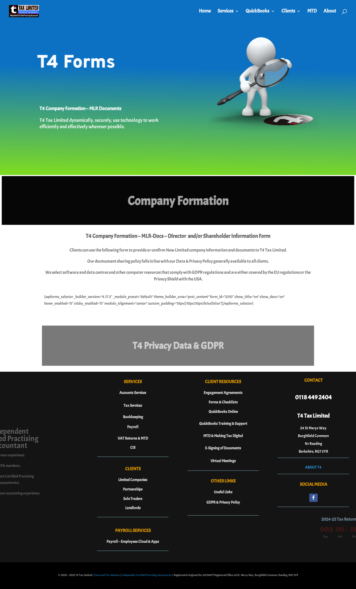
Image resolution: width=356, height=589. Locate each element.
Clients (288, 11)
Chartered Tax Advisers (107, 576)
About (329, 11)
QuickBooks (257, 11)
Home (205, 11)
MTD (312, 11)
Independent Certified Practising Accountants (147, 576)
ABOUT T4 (313, 467)
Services (225, 11)
